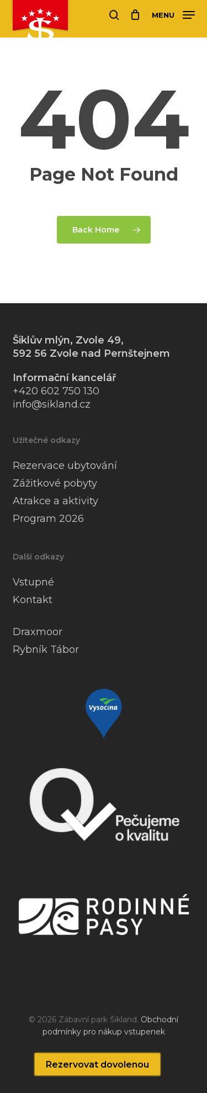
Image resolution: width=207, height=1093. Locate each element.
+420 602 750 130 (56, 391)
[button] (173, 14)
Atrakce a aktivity (55, 501)
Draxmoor (37, 632)
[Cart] (135, 15)
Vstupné (33, 582)
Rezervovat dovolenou (97, 1064)
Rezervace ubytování (65, 466)
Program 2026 (48, 519)
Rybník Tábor (46, 649)
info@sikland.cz (52, 404)
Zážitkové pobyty (55, 483)
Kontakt (32, 600)
